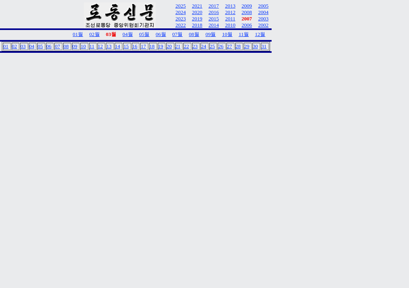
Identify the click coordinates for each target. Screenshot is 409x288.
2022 (180, 25)
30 (255, 46)
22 (186, 46)
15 (126, 46)
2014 (213, 25)
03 (23, 46)
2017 (213, 6)
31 (263, 46)
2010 (230, 25)
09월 (210, 34)
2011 (230, 19)
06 (49, 46)
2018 (197, 25)
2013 (230, 6)
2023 (180, 19)
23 (195, 46)
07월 (177, 34)
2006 (247, 25)
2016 (213, 12)
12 (100, 46)
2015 (213, 19)
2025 (180, 6)
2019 (197, 19)
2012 (230, 12)
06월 (161, 34)
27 (229, 46)
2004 (263, 12)
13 (108, 46)
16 (134, 46)
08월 (194, 34)
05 (40, 46)
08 (66, 46)
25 (212, 46)
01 (5, 46)
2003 (263, 19)
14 (117, 46)
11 (92, 46)
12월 (260, 34)
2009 (247, 6)
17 (143, 46)
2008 (247, 12)
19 (160, 46)
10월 (227, 34)
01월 (78, 34)
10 (83, 46)
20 (169, 46)
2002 (263, 25)
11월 (243, 34)
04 (31, 46)
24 (203, 46)
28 (238, 46)
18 (152, 46)
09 (74, 46)
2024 (180, 12)
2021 (197, 6)
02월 (94, 34)
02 (14, 46)
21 (178, 46)
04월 (128, 34)
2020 (197, 12)
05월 (144, 34)
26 (220, 46)
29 (246, 46)
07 (57, 46)
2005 (263, 6)
